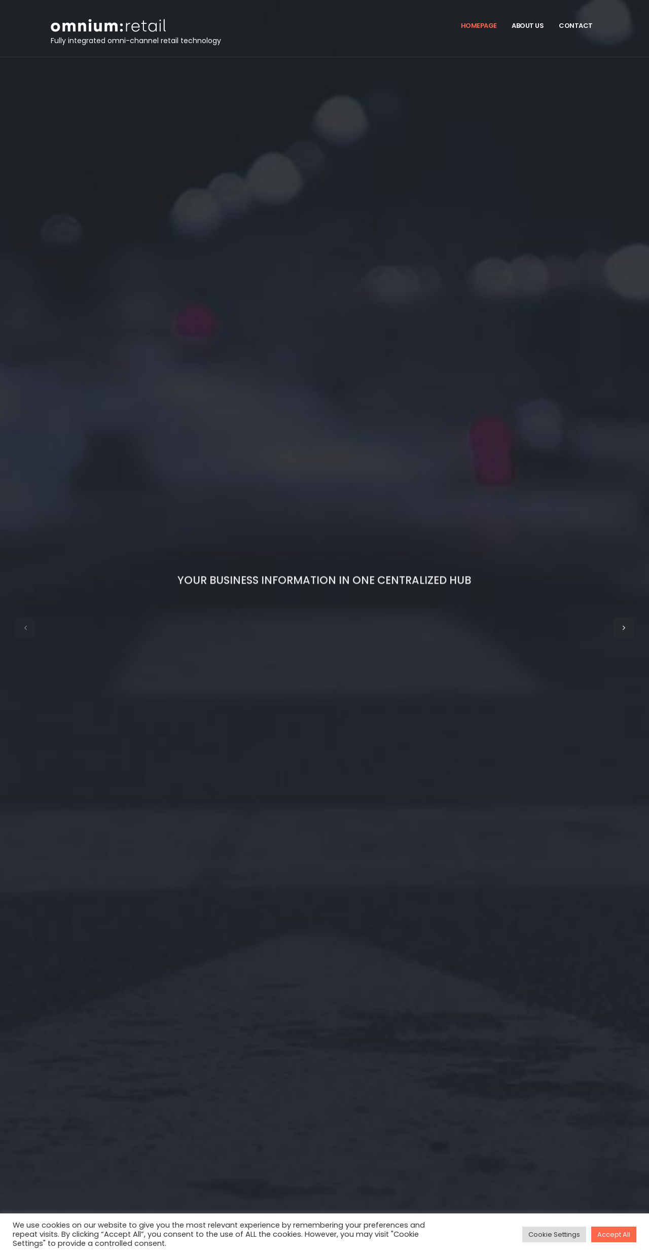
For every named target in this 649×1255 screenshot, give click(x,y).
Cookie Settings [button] (554, 1234)
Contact (576, 25)
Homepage (479, 25)
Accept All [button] (613, 1234)
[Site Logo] (62, 25)
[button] (25, 628)
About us (528, 25)
